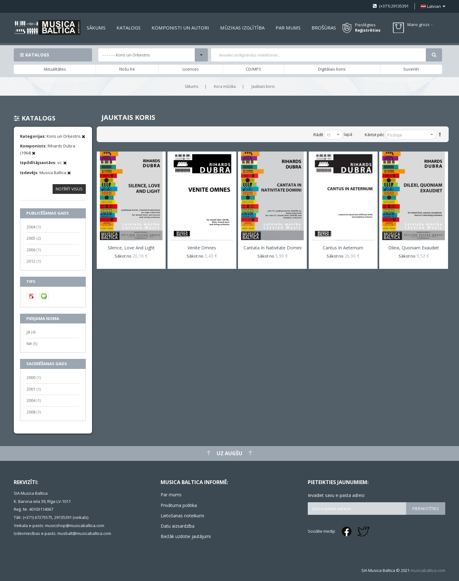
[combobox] (318, 54)
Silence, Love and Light (131, 248)
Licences (191, 69)
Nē (32, 343)
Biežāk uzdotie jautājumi (186, 536)
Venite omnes (202, 248)
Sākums (191, 86)
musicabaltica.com (427, 570)
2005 (34, 238)
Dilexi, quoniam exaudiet (413, 248)
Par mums (171, 495)
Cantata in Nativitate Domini (273, 248)
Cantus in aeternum (343, 248)
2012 (34, 261)
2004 (34, 227)
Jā (31, 332)
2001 (34, 389)
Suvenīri (411, 69)
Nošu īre (127, 69)
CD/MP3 (253, 69)
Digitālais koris (332, 69)
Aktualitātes (55, 69)
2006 (34, 250)
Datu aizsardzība (177, 526)
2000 (34, 377)
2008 (34, 412)
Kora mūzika (225, 86)
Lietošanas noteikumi (182, 516)
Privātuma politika (179, 505)
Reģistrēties (367, 30)
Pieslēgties (365, 25)
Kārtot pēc (374, 134)
